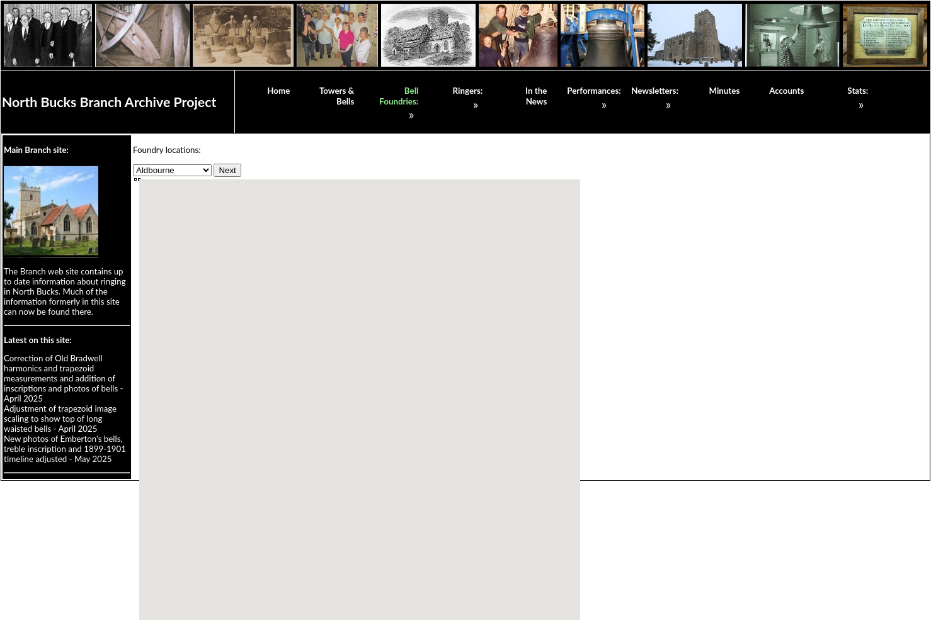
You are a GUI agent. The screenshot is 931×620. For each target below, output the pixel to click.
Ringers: (468, 91)
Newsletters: (654, 91)
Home (278, 91)
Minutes (724, 91)
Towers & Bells (336, 96)
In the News (536, 96)
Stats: (857, 91)
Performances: (593, 91)
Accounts (786, 91)
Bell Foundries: (398, 96)
